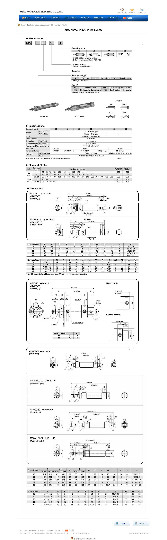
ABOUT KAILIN (40, 18)
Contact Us (142, 11)
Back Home (122, 11)
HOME (26, 18)
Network (41, 530)
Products (30, 25)
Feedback (49, 530)
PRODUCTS (55, 18)
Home (23, 25)
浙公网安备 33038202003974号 (83, 539)
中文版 (127, 18)
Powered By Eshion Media (138, 533)
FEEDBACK (98, 18)
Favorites (132, 11)
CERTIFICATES (70, 18)
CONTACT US (113, 18)
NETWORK (85, 18)
